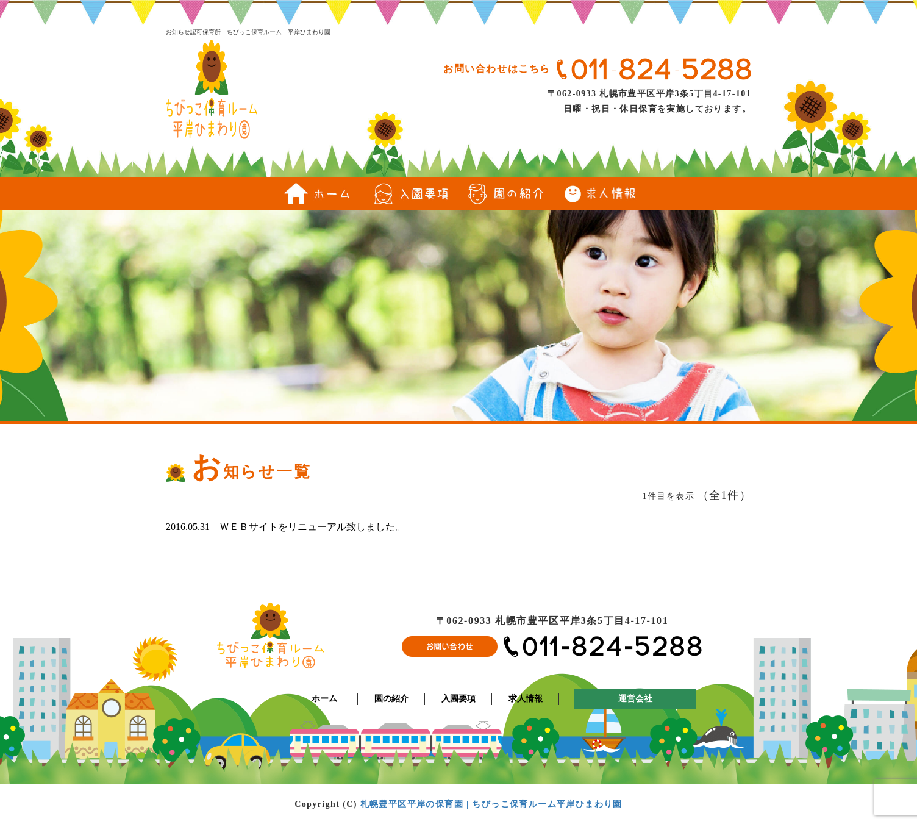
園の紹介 (391, 698)
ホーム (324, 698)
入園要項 (458, 698)
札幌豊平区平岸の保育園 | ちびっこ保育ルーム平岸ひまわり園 (491, 804)
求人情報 (525, 698)
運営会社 (635, 698)
